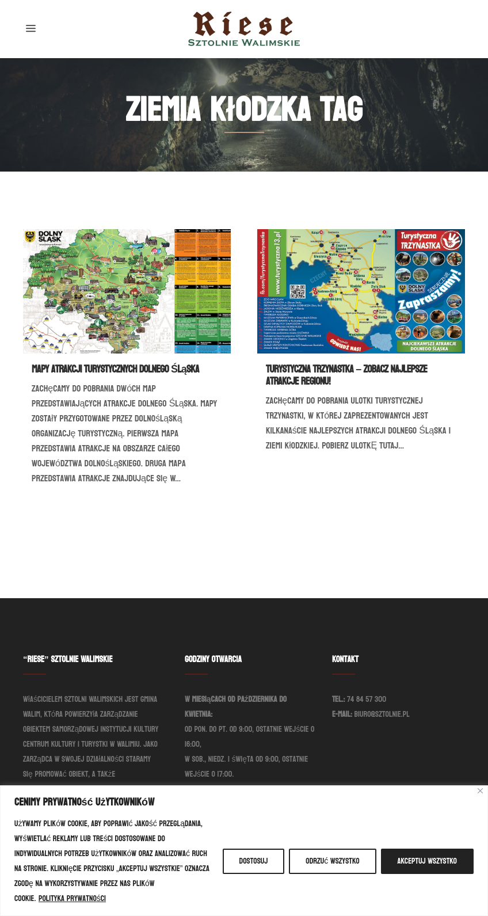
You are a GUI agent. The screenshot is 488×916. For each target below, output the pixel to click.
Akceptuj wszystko (427, 861)
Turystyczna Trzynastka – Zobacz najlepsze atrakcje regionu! (346, 375)
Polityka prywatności (72, 898)
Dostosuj (253, 861)
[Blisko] (480, 790)
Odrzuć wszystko (332, 861)
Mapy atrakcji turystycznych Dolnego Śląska (115, 369)
